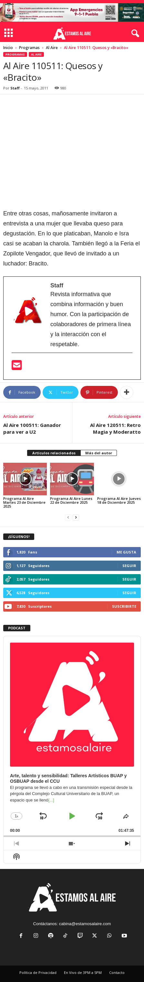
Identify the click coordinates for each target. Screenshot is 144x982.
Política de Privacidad (38, 972)
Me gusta (126, 552)
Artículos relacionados (54, 452)
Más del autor (98, 452)
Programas (29, 47)
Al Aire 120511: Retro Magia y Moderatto (115, 428)
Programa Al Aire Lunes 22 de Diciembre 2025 (71, 500)
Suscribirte (124, 606)
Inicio (8, 47)
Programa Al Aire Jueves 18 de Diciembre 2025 (119, 500)
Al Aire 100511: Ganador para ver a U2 (32, 428)
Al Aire (52, 47)
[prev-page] (68, 517)
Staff (15, 88)
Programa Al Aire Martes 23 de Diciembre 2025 (24, 502)
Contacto (117, 972)
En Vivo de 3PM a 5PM (83, 972)
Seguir (129, 565)
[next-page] (76, 517)
